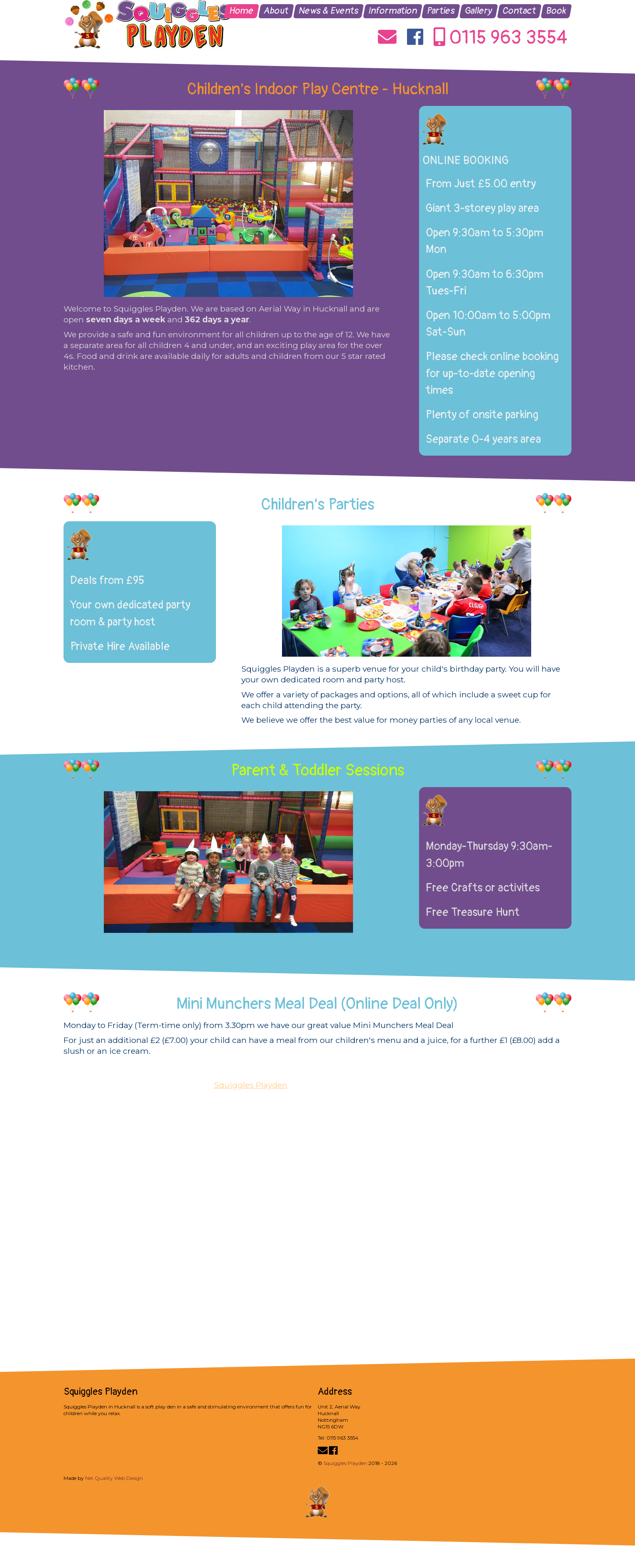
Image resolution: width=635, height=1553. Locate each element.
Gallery (479, 11)
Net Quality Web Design (114, 1478)
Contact (519, 11)
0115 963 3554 (500, 38)
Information (393, 11)
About (276, 11)
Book (556, 11)
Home (241, 11)
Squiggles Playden (250, 1085)
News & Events (329, 11)
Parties (441, 11)
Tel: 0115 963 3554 (338, 1438)
